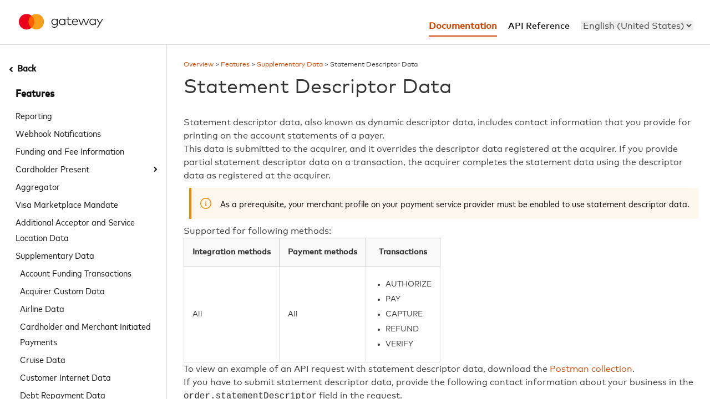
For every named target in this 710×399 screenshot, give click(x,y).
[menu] (637, 25)
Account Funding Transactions (75, 273)
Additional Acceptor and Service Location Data (75, 229)
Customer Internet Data (65, 377)
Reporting (34, 115)
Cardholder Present (52, 168)
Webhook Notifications (58, 133)
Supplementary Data (55, 255)
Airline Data (42, 308)
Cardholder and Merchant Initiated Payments (85, 333)
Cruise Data (42, 359)
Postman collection (591, 369)
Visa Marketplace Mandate (67, 204)
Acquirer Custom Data (62, 290)
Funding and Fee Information (70, 151)
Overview (199, 65)
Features (35, 94)
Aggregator (38, 186)
